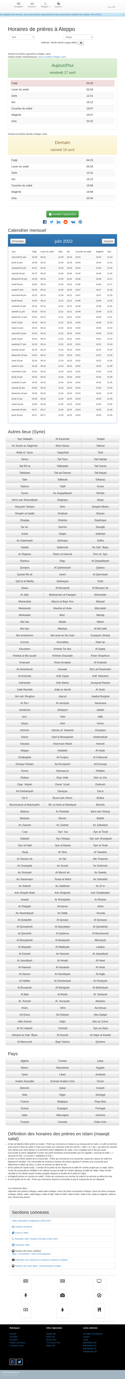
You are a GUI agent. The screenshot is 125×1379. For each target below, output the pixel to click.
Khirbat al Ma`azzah (24, 655)
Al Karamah (62, 438)
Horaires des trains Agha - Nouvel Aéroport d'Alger (38, 1266)
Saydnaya (100, 520)
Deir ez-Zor (100, 777)
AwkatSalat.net (90, 1351)
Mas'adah (100, 608)
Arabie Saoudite (24, 1081)
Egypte (100, 1067)
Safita (100, 540)
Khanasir (24, 662)
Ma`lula (24, 621)
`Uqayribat (62, 452)
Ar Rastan (100, 899)
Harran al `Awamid (63, 730)
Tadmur (24, 486)
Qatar (62, 1088)
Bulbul (100, 797)
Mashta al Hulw (62, 608)
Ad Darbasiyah (24, 791)
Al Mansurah (24, 1041)
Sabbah (24, 838)
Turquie (24, 1121)
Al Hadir (100, 750)
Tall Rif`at (24, 466)
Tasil (100, 452)
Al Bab (25, 994)
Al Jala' (24, 594)
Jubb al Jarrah (62, 689)
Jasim (62, 574)
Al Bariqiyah (62, 987)
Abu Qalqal (100, 1014)
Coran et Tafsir (20, 1233)
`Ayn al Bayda (62, 845)
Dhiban (24, 777)
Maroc (24, 1067)
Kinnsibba (62, 642)
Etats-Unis (100, 1121)
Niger (62, 1094)
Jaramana (100, 703)
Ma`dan (24, 628)
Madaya (62, 628)
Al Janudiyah (24, 960)
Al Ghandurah (24, 669)
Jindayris (62, 709)
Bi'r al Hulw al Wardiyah (62, 804)
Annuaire (14, 1340)
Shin (62, 506)
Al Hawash (24, 967)
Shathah (62, 513)
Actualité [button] (18, 5)
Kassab (62, 669)
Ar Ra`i (25, 703)
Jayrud (62, 696)
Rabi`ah (100, 642)
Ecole (85, 1340)
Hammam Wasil (62, 743)
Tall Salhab (100, 459)
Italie (25, 1115)
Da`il (24, 797)
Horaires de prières (22, 1227)
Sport (99, 1300)
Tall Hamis (100, 466)
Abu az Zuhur (100, 1021)
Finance (25, 1314)
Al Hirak (100, 967)
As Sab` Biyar (100, 547)
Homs (100, 723)
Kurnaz (24, 642)
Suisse (25, 1108)
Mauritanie (62, 1067)
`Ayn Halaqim (25, 438)
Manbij (100, 615)
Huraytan (100, 730)
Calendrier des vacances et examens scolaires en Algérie (41, 1260)
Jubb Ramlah (24, 689)
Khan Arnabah (62, 662)
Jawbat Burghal (100, 696)
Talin (24, 479)
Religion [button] (45, 5)
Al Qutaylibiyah (100, 560)
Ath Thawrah (100, 858)
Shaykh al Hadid (24, 513)
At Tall (62, 858)
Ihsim (24, 1007)
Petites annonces (17, 1342)
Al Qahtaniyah (62, 567)
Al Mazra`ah (62, 872)
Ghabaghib (24, 757)
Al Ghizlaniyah (62, 980)
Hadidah (62, 750)
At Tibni (62, 852)
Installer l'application (62, 214)
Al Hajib (100, 974)
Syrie (25, 1074)
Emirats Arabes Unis (62, 1081)
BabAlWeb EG (89, 1345)
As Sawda (100, 872)
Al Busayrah (25, 987)
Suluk (24, 533)
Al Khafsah (100, 662)
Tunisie (62, 1060)
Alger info (50, 1345)
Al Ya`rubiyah (24, 1028)
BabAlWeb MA (89, 1342)
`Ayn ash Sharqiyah (100, 838)
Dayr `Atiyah (24, 784)
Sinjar (100, 499)
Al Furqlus (62, 757)
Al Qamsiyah (100, 574)
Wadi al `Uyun (24, 452)
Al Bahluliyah (100, 987)
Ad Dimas (100, 1007)
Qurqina (24, 567)
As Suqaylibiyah (62, 493)
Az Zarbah (62, 825)
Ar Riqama (24, 554)
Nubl (100, 581)
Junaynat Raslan (100, 682)
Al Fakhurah (100, 757)
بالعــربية (111, 6)
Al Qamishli (24, 933)
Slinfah (100, 493)
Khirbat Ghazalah (62, 655)
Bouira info (51, 1340)
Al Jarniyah (62, 703)
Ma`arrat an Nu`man (62, 635)
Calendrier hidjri (20, 1245)
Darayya (62, 791)
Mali (24, 1094)
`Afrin (62, 1007)
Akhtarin (100, 1001)
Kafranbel (24, 682)
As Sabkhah (62, 886)
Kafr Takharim (100, 676)
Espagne (62, 1108)
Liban (62, 1074)
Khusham (24, 648)
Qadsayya (62, 581)
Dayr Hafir (62, 777)
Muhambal (25, 601)
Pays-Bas (100, 1101)
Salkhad (100, 533)
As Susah (62, 865)
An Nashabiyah (25, 913)
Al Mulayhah (62, 940)
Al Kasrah (62, 1035)
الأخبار (62, 1286)
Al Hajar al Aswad (100, 1035)
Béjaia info (51, 1334)
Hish (62, 723)
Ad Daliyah (62, 1014)
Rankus (24, 560)
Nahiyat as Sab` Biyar (25, 1035)
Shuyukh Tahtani (24, 506)
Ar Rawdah (62, 811)
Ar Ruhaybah (62, 899)
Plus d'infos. (96, 14)
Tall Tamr (62, 459)
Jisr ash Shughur (25, 696)
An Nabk (62, 913)
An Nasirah (62, 953)
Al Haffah (24, 980)
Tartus (24, 459)
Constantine (24, 1254)
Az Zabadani (100, 825)
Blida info (50, 1337)
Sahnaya (62, 540)
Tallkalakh (62, 466)
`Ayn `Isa (62, 831)
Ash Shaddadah (100, 892)
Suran (100, 486)
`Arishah (62, 1028)
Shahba (62, 520)
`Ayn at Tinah (100, 831)
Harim (24, 737)
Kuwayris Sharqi (100, 635)
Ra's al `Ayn (100, 554)
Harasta (24, 743)
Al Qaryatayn (62, 926)
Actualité (26, 1286)
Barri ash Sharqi (100, 811)
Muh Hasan (62, 445)
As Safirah (25, 886)
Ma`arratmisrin (24, 635)
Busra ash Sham (62, 797)
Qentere (100, 1041)
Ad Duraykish (62, 764)
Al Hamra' (24, 974)
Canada (62, 1121)
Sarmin (62, 527)
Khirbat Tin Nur (62, 648)
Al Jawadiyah (100, 953)
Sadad (25, 547)
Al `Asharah (100, 994)
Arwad (24, 899)
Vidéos (62, 1300)
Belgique (62, 1101)
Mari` (62, 615)
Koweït (100, 1088)
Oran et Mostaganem (41, 1254)
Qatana (100, 567)
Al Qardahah (100, 926)
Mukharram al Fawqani (62, 594)
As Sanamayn (24, 879)
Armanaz (62, 906)
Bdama (24, 811)
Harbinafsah (100, 737)
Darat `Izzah (62, 784)
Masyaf (100, 601)
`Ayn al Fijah (24, 845)
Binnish (100, 804)
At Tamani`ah (24, 858)
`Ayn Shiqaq (62, 838)
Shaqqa (24, 520)
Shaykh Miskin (100, 506)
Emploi (86, 1337)
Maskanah (25, 608)
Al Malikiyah (62, 946)
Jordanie (100, 1074)
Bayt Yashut (62, 1041)
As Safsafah (100, 879)
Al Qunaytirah (25, 926)
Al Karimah (24, 676)
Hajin (62, 1021)
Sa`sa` (25, 527)
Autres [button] (59, 5)
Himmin (24, 730)
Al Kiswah (24, 953)
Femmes (62, 1314)
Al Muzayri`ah (100, 587)
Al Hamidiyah (62, 974)
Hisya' (24, 723)
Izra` (24, 716)
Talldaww (24, 472)
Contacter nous (17, 1345)
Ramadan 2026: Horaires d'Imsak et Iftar (32, 1239)
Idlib (100, 716)
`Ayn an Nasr (100, 1028)
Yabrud (100, 445)
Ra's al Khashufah (100, 669)
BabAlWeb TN (89, 1348)
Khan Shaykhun (100, 655)
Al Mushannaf (100, 933)
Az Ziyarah (24, 825)
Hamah (100, 743)
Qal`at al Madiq (25, 581)
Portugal (100, 1108)
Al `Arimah (25, 1001)
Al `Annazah (62, 1001)
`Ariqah (100, 438)
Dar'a (100, 791)
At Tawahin (100, 852)
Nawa (24, 587)
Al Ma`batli (100, 628)
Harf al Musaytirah (62, 737)
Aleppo (25, 750)
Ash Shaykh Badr (24, 892)
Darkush (100, 784)
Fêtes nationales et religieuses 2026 (28, 1221)
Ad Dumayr (100, 764)
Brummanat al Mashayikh (25, 804)
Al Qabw (100, 648)
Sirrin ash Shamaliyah (25, 499)
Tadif (62, 486)
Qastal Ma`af (24, 574)
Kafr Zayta (62, 676)
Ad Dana (25, 1014)
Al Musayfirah (25, 940)
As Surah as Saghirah (25, 445)
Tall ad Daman (62, 472)
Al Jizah (100, 689)
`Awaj (24, 852)
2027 (49, 1221)
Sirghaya (62, 499)
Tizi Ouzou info (53, 1342)
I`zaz (25, 831)
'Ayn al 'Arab (100, 845)
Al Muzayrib (62, 587)
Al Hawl (100, 960)
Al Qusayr (62, 919)
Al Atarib (62, 994)
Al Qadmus (62, 933)
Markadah (25, 615)
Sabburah (62, 547)
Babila (100, 818)
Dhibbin (100, 770)
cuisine (99, 1314)
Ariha (100, 906)
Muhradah (100, 594)
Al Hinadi (62, 960)
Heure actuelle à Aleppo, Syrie (52, 57)
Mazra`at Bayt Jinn (62, 601)
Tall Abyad (100, 472)
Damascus (62, 770)
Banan (62, 818)
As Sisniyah (25, 872)
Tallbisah (62, 479)
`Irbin (62, 716)
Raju (62, 560)
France (25, 1101)
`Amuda (100, 913)
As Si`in (100, 886)
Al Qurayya (100, 919)
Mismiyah (100, 940)
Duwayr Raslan (25, 764)
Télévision (99, 1286)
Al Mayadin (24, 946)
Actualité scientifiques (93, 1334)
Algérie (25, 1060)
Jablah (100, 709)
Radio (26, 1300)
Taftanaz (100, 479)
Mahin (100, 621)
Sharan (100, 513)
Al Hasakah (62, 967)
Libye (100, 1060)
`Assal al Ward (62, 879)
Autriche (100, 1115)
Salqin (62, 533)
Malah (62, 621)
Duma (24, 770)
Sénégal (100, 1094)
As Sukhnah (100, 865)
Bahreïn (24, 1088)
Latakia (100, 946)
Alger (14, 1254)
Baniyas (24, 818)
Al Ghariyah (100, 980)
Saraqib (100, 527)
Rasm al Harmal (62, 554)
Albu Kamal (24, 1021)
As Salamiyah (25, 540)
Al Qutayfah (25, 919)
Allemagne (62, 1115)
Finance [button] (32, 5)
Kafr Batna (62, 682)
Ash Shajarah (62, 892)
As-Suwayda (24, 865)
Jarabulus (24, 709)
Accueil (13, 1334)
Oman (100, 1081)
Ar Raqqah (24, 906)
